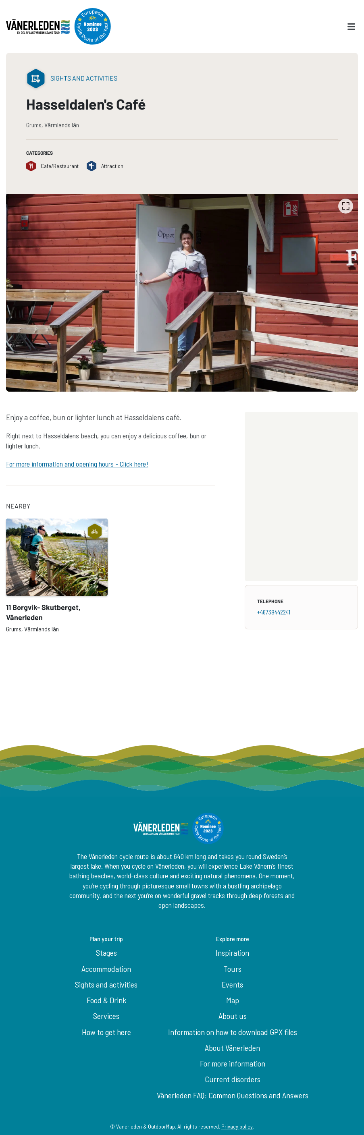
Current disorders (232, 1079)
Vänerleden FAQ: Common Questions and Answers (232, 1095)
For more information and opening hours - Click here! (77, 463)
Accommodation (106, 968)
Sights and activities (106, 984)
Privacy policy (237, 1126)
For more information (232, 1063)
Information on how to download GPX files (232, 1032)
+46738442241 (273, 612)
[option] (182, 293)
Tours (232, 968)
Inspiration (232, 952)
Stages (106, 952)
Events (232, 984)
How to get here (106, 1032)
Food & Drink (106, 1000)
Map (232, 1000)
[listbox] (182, 293)
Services (106, 1016)
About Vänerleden (232, 1047)
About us (232, 1016)
